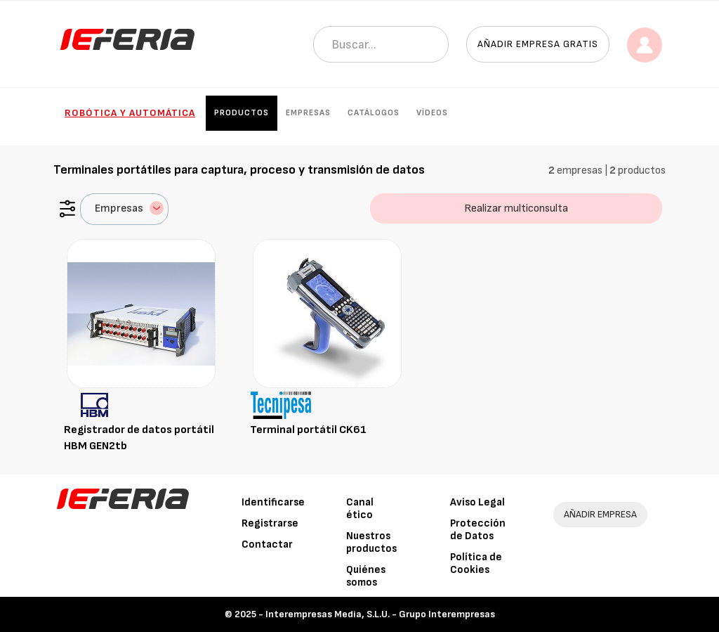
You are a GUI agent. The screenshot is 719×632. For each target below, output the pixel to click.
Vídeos (432, 113)
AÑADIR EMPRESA (600, 514)
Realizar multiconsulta (516, 208)
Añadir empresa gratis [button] (537, 44)
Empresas (308, 113)
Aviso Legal (477, 502)
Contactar (267, 544)
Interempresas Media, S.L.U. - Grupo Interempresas (380, 614)
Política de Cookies (476, 563)
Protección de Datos (478, 530)
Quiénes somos (365, 576)
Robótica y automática (130, 113)
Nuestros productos (371, 542)
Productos (241, 113)
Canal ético (360, 509)
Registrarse (270, 523)
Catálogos (374, 113)
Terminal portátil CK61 (308, 430)
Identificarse (273, 502)
